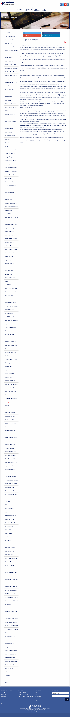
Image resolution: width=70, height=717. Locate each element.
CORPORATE (5, 8)
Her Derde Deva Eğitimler (11, 203)
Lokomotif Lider (9, 125)
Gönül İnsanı (8, 86)
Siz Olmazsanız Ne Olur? (10, 515)
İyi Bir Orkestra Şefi (9, 89)
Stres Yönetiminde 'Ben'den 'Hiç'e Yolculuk (12, 238)
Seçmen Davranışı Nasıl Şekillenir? (12, 597)
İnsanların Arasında (9, 551)
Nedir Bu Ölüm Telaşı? (10, 444)
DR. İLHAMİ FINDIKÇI (44, 9)
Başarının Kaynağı (9, 256)
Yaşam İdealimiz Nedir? (10, 185)
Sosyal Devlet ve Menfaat (11, 558)
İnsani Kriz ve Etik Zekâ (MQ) (11, 292)
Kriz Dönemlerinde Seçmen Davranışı (12, 593)
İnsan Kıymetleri (9, 61)
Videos (36, 694)
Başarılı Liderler (8, 210)
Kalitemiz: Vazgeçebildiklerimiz (12, 423)
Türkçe (63, 2)
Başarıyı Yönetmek (9, 231)
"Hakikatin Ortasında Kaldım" (11, 480)
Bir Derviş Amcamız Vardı (11, 572)
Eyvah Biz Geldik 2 (9, 309)
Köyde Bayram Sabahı (10, 419)
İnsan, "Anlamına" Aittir (10, 391)
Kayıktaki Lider (8, 366)
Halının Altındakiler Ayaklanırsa (12, 437)
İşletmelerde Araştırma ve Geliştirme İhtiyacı (12, 249)
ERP (33, 715)
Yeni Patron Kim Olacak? (10, 150)
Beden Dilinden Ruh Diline (11, 107)
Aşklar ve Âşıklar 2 (9, 242)
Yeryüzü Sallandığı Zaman (11, 608)
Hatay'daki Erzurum (9, 533)
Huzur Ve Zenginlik (9, 377)
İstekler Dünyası (9, 295)
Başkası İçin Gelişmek (10, 196)
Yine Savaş (7, 501)
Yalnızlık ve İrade (9, 270)
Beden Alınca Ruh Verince (11, 483)
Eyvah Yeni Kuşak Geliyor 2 (11, 352)
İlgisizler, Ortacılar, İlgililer (11, 171)
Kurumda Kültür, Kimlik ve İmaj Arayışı (12, 221)
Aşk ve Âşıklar (8, 245)
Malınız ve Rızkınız (9, 544)
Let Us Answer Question (6, 702)
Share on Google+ (28, 35)
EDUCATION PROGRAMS (20, 8)
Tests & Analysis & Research (23, 694)
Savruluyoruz (8, 338)
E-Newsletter (3, 698)
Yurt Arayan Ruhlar (9, 448)
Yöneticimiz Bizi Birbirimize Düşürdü (12, 160)
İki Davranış (8, 604)
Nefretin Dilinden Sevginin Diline (12, 661)
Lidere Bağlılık (8, 132)
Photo (36, 692)
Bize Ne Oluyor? (9, 267)
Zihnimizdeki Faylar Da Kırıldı (11, 618)
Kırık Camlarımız (9, 632)
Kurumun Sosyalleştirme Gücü (12, 114)
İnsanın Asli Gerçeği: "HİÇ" (11, 345)
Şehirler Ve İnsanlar (9, 529)
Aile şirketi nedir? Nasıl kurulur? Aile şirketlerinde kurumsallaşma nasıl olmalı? (12, 647)
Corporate (3, 692)
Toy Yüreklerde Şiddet (10, 36)
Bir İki (6, 146)
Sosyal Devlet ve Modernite (11, 561)
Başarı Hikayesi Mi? (9, 519)
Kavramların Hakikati (10, 441)
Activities (3, 700)
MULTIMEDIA (59, 8)
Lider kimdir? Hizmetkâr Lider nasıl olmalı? (12, 384)
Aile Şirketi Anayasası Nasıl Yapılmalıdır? (12, 284)
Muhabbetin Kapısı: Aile (10, 522)
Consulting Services (22, 692)
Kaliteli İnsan (8, 426)
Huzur (6, 348)
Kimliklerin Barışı (9, 554)
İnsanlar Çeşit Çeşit (9, 334)
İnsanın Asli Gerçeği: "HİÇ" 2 (11, 341)
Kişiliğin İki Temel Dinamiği (11, 71)
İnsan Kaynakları (9, 363)
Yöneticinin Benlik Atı (10, 153)
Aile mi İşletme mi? (9, 174)
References (3, 694)
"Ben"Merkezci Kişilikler (10, 181)
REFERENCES (51, 8)
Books (6, 679)
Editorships (7, 675)
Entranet (30, 715)
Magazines (7, 682)
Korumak (7, 139)
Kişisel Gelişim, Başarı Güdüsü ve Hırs (12, 324)
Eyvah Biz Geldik (9, 313)
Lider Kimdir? (8, 100)
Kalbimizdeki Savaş (9, 192)
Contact (2, 703)
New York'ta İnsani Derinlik (11, 494)
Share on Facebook (47, 33)
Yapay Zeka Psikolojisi (10, 458)
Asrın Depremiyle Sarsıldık (11, 622)
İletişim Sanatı (8, 110)
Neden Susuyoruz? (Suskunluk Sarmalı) (12, 600)
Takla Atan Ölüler (9, 569)
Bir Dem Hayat (8, 473)
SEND (67, 699)
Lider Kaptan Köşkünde (10, 103)
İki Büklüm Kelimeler (10, 331)
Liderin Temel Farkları (10, 235)
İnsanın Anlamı (8, 395)
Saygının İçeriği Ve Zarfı (10, 157)
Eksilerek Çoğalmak (9, 565)
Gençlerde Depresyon (10, 547)
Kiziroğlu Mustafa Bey (10, 380)
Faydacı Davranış (9, 526)
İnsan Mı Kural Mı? (9, 490)
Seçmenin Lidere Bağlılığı (11, 590)
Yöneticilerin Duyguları (10, 135)
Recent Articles (7, 32)
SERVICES (12, 8)
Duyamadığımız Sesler (10, 416)
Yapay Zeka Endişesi (10, 466)
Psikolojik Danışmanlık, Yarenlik (12, 189)
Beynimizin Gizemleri (10, 47)
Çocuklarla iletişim (9, 39)
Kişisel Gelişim (8, 260)
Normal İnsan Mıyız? (10, 487)
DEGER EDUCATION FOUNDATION (37, 9)
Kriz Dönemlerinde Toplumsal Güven (12, 611)
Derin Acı (7, 405)
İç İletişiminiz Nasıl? (9, 505)
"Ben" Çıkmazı (8, 79)
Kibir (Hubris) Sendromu (10, 455)
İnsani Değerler (8, 43)
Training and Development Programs (25, 696)
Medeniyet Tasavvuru (10, 412)
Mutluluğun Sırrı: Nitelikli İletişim (12, 625)
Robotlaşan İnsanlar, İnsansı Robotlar (12, 462)
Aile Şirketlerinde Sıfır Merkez (11, 320)
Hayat (6, 281)
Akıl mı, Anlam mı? (9, 373)
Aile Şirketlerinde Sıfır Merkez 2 (12, 316)
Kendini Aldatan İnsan (10, 636)
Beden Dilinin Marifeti (10, 253)
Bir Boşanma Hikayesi (10, 402)
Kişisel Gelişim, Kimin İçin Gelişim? (12, 206)
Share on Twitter (28, 33)
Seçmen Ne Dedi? (9, 576)
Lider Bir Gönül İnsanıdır (10, 654)
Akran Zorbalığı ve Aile (10, 430)
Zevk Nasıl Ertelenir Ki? (10, 476)
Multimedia (3, 696)
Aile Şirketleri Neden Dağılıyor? (12, 217)
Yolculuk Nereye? (9, 299)
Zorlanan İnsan (8, 274)
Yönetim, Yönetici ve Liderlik (11, 306)
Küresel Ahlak (8, 142)
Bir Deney (7, 164)
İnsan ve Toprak (9, 668)
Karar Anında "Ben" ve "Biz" (11, 579)
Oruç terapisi (8, 54)
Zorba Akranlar (8, 434)
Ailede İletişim (8, 213)
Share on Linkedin (47, 35)
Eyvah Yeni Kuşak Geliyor (11, 355)
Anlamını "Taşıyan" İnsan (11, 387)
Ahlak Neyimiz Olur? (9, 643)
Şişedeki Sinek (8, 512)
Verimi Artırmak (8, 57)
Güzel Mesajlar (8, 96)
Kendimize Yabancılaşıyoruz (11, 50)
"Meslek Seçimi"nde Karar (11, 359)
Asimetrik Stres (8, 498)
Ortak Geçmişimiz (9, 537)
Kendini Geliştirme (9, 128)
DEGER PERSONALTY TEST (28, 9)
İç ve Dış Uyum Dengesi (10, 121)
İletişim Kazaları (8, 199)
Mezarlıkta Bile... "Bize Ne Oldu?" (12, 586)
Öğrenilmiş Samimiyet (10, 370)
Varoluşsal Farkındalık (10, 469)
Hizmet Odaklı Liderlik (10, 657)
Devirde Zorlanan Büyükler (11, 82)
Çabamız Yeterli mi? (9, 263)
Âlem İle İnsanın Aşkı (10, 93)
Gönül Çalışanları (9, 178)
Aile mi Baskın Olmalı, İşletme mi (12, 650)
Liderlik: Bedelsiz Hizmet (10, 451)
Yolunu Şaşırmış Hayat (10, 640)
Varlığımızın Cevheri (9, 615)
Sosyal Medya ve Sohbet (10, 327)
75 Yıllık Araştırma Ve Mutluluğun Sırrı (12, 629)
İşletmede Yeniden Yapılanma (12, 288)
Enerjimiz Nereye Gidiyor (10, 664)
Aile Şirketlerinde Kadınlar (11, 224)
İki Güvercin (8, 540)
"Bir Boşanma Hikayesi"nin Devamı (12, 398)
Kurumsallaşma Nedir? (10, 302)
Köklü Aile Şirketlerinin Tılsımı (11, 75)
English (67, 2)
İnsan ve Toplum (9, 583)
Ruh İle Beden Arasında (10, 64)
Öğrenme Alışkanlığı (9, 228)
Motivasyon (8, 118)
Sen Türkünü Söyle (9, 508)
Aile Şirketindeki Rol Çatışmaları (12, 68)
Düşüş (6, 409)
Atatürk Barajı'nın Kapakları (11, 167)
